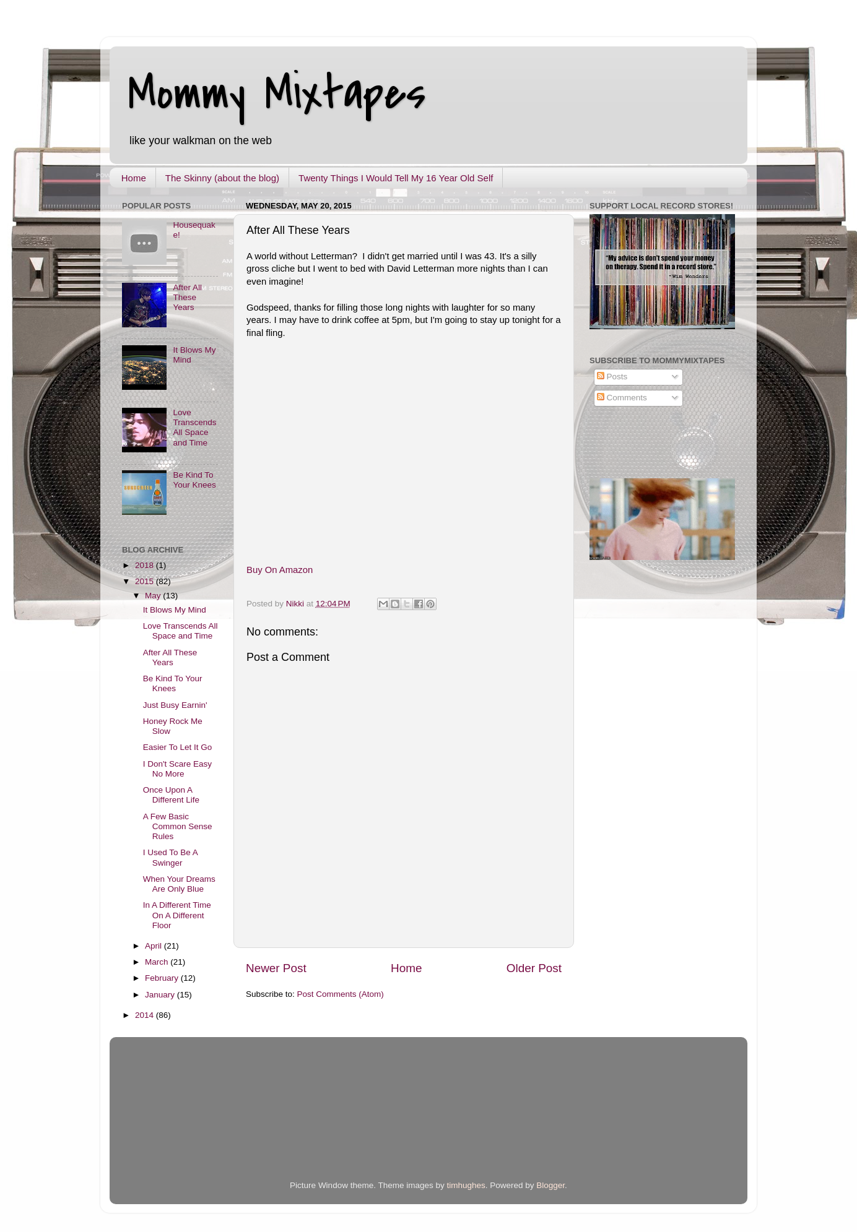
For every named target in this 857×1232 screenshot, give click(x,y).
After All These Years (187, 297)
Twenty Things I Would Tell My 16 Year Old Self (395, 178)
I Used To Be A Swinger (170, 857)
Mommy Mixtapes (277, 93)
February (163, 978)
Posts (612, 376)
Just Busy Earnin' (175, 705)
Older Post (534, 968)
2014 (145, 1015)
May (154, 595)
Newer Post (276, 968)
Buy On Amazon (279, 570)
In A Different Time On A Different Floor (177, 914)
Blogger (550, 1185)
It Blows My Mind (174, 609)
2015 (145, 581)
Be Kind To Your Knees (194, 479)
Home (133, 178)
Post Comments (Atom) (340, 994)
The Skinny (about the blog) (222, 178)
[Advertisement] (267, 1121)
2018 (145, 565)
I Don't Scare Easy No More (177, 768)
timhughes (465, 1185)
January (161, 994)
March (157, 962)
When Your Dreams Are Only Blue (179, 884)
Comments (622, 397)
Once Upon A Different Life (171, 794)
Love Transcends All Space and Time (194, 427)
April (154, 945)
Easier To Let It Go (177, 747)
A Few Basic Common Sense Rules (177, 826)
